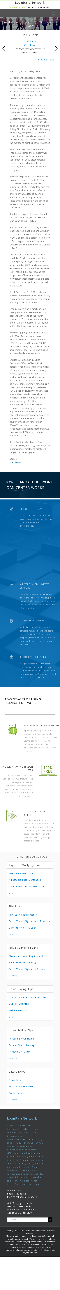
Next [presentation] (56, 48)
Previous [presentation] (4, 48)
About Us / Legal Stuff (19, 1212)
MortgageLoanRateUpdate (22, 1196)
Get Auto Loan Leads (19, 1206)
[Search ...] (27, 1219)
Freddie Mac (16, 462)
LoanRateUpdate (16, 1193)
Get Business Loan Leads (21, 1209)
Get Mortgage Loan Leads (22, 1203)
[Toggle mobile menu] (53, 13)
